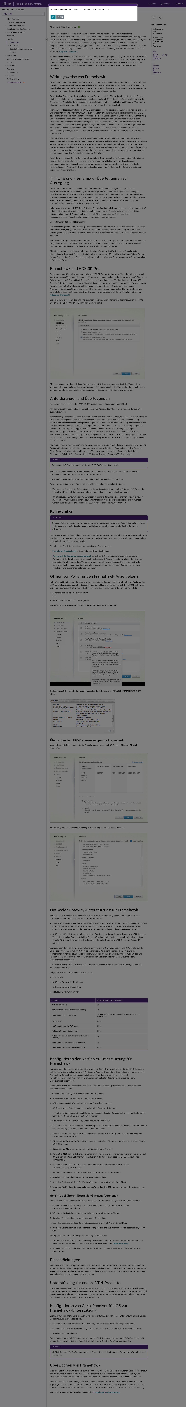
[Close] (136, 5)
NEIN (60, 17)
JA (53, 17)
